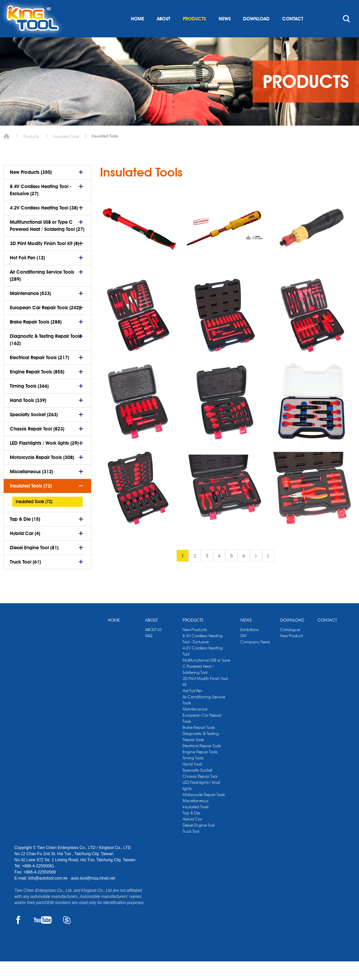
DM (243, 650)
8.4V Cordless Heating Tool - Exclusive (203, 653)
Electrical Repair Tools (202, 760)
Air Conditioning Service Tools (204, 714)
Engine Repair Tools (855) (37, 386)
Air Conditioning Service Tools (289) (42, 290)
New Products (195, 644)
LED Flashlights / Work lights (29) (44, 457)
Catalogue (290, 644)
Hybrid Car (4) (25, 548)
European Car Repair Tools (202, 732)
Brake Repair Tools (199, 741)
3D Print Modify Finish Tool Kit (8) (44, 258)
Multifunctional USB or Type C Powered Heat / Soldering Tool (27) (47, 240)
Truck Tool (191, 845)
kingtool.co (334, 7)
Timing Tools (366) (29, 400)
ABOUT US (153, 644)
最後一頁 (268, 570)
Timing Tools (193, 772)
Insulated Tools (66, 150)
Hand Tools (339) (28, 415)
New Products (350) (31, 186)
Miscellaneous (195, 815)
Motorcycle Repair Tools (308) (42, 472)
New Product (291, 650)
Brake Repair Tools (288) (36, 336)
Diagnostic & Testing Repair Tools (201, 751)
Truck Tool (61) (25, 576)
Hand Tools (192, 778)
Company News (255, 656)
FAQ (148, 650)
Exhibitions (249, 644)
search (346, 33)
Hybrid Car (192, 833)
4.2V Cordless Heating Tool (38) (44, 222)
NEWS (225, 33)
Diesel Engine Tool (199, 839)
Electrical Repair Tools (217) (39, 372)
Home (6, 150)
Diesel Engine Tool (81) (34, 562)
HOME (137, 33)
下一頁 (256, 570)
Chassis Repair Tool (200, 790)
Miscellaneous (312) (31, 486)
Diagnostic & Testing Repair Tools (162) (45, 354)
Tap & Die (191, 827)
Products (31, 150)
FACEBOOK (18, 935)
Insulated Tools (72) (31, 500)
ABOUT (163, 33)
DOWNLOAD (256, 33)
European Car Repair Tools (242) (45, 322)
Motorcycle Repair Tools (204, 809)
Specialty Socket (197, 784)
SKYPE (67, 935)
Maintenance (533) (30, 308)
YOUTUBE (43, 935)
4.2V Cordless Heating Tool (203, 665)
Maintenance (195, 723)
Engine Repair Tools (200, 766)
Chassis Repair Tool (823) (37, 443)
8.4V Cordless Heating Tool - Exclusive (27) (40, 204)
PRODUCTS (194, 33)
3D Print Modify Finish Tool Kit (205, 696)
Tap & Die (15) (25, 533)
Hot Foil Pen (193, 705)
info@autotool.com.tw (48, 892)
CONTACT (292, 33)
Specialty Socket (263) (34, 429)
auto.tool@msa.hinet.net (93, 892)
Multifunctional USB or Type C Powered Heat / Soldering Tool (206, 680)
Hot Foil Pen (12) (27, 272)
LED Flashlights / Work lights (201, 800)
